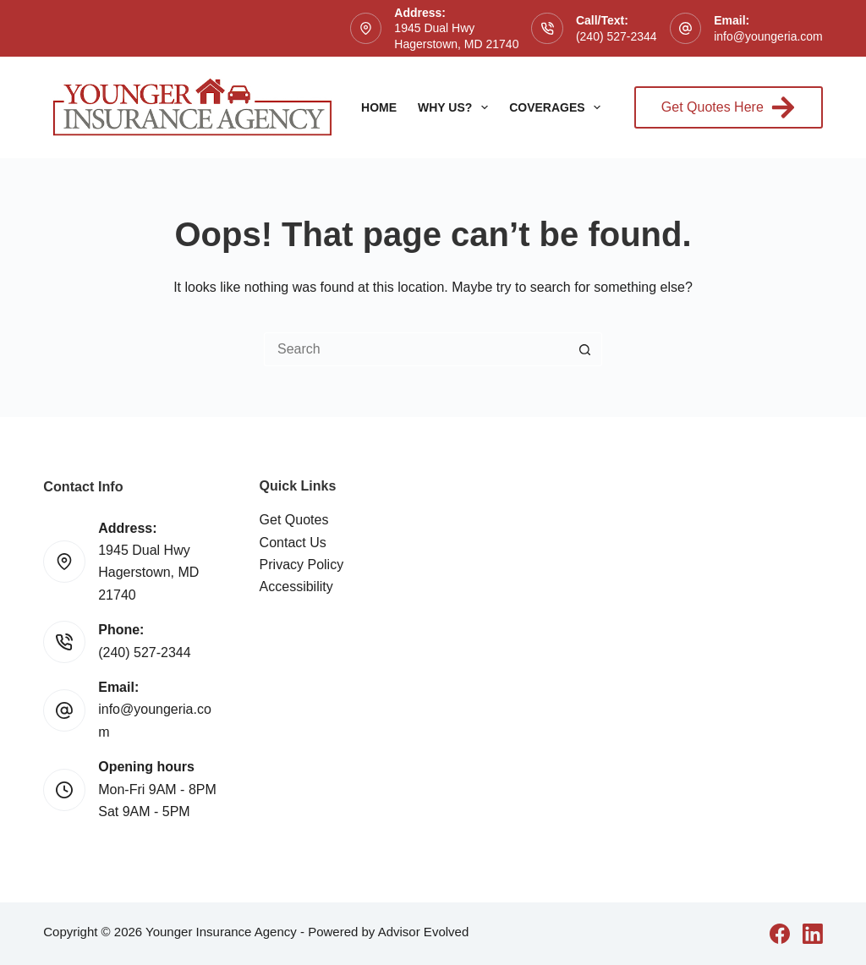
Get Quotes (294, 520)
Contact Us (293, 542)
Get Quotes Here (728, 107)
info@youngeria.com (768, 36)
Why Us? (456, 107)
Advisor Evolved (423, 931)
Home (379, 107)
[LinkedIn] (813, 934)
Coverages (558, 107)
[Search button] (585, 349)
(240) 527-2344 (616, 36)
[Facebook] (780, 934)
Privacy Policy (302, 564)
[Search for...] (416, 349)
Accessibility (296, 586)
